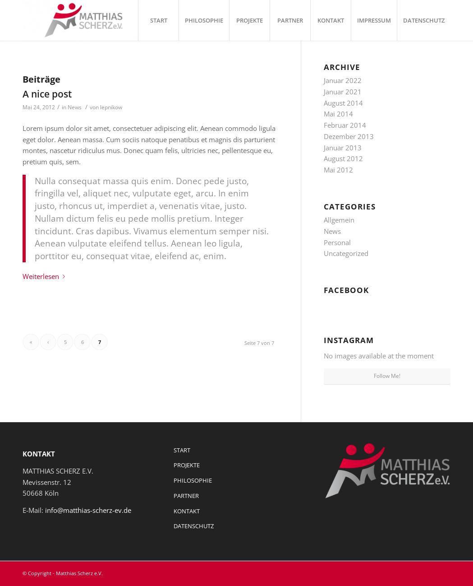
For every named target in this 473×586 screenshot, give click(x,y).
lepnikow (111, 107)
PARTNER (186, 496)
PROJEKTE (187, 465)
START (182, 450)
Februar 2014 (345, 125)
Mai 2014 (338, 113)
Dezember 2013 (349, 136)
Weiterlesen (46, 276)
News (75, 107)
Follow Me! (387, 376)
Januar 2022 (343, 80)
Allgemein (339, 219)
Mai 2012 (338, 169)
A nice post (47, 94)
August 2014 (343, 102)
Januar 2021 (343, 91)
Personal (337, 242)
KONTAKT (187, 511)
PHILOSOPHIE (193, 480)
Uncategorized (346, 253)
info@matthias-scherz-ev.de (88, 510)
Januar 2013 (343, 147)
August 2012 (343, 158)
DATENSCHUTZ (194, 526)
